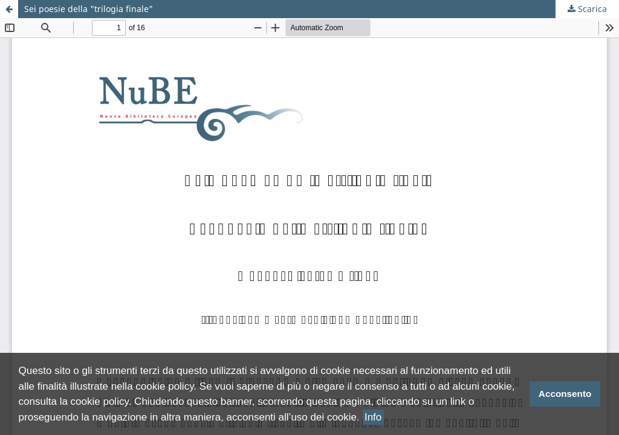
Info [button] (373, 417)
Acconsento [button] (565, 393)
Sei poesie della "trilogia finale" (88, 8)
